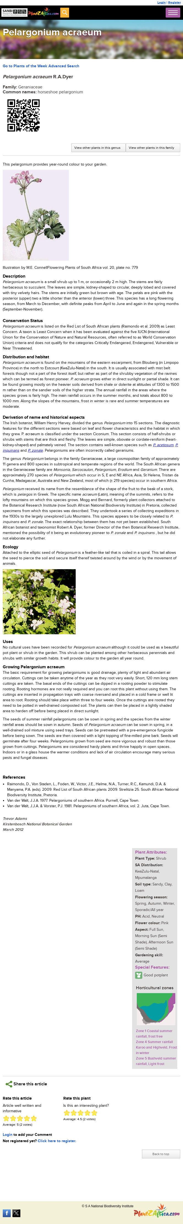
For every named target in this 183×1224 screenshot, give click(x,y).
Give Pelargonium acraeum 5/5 (33, 1118)
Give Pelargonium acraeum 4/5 (26, 1118)
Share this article (26, 1084)
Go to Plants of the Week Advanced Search (41, 66)
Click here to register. (57, 1141)
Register (174, 3)
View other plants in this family (151, 148)
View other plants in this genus (97, 148)
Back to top (160, 1154)
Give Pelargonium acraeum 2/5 (13, 1118)
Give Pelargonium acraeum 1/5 (6, 1118)
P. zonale (35, 450)
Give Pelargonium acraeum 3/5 (20, 1118)
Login (161, 3)
